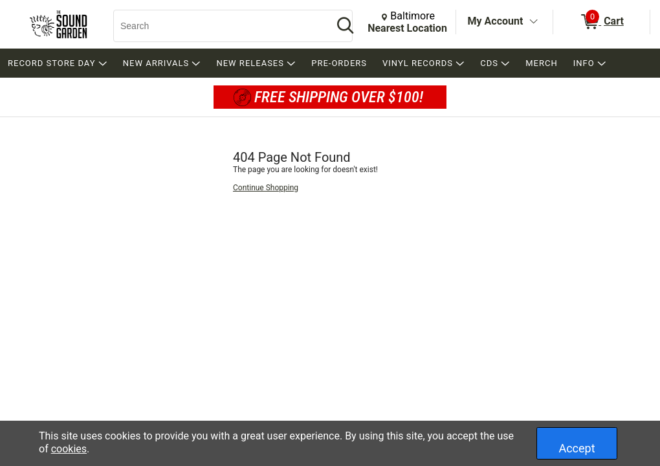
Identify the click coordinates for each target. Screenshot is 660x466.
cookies (69, 449)
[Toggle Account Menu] (533, 22)
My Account (495, 21)
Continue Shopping (265, 187)
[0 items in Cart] (601, 22)
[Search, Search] (217, 25)
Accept (576, 448)
